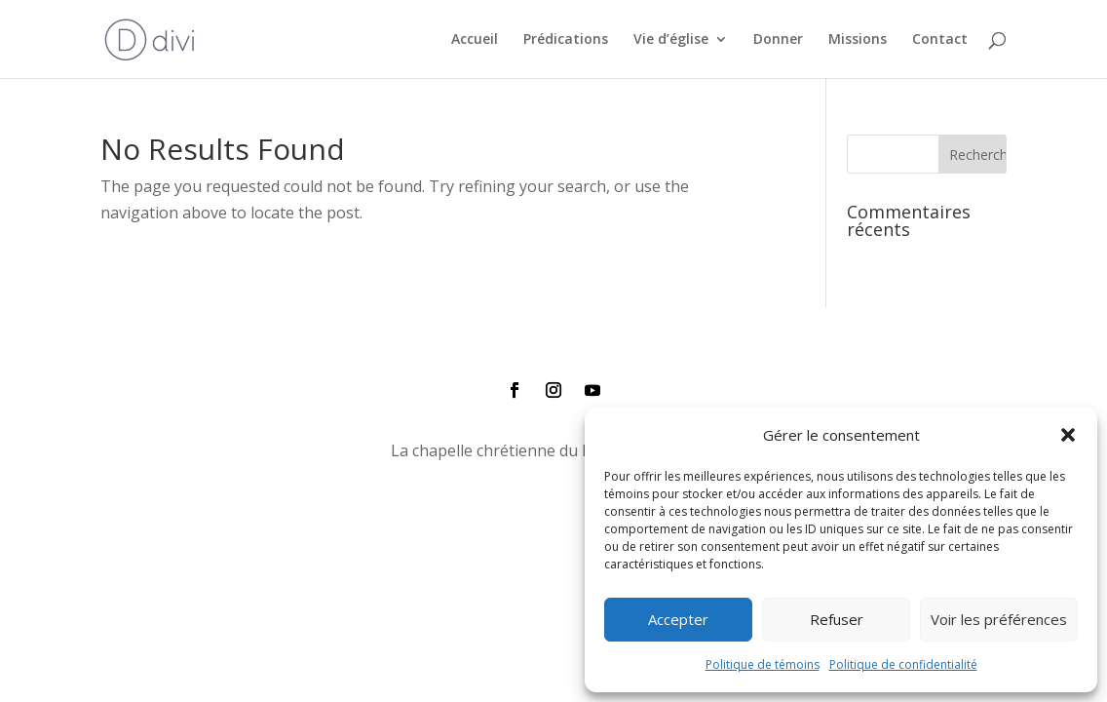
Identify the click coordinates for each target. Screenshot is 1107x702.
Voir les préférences (999, 619)
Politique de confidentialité (903, 664)
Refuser (836, 619)
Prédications (565, 40)
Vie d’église (670, 40)
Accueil (474, 40)
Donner (778, 40)
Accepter (678, 619)
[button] (1068, 435)
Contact (940, 40)
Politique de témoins (763, 664)
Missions (857, 40)
